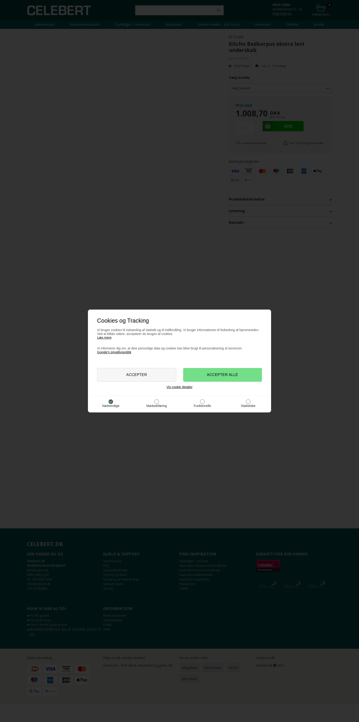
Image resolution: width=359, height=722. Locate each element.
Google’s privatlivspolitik (114, 352)
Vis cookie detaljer (179, 387)
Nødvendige (111, 406)
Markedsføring (156, 406)
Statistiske (248, 406)
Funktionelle (202, 406)
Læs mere (104, 337)
